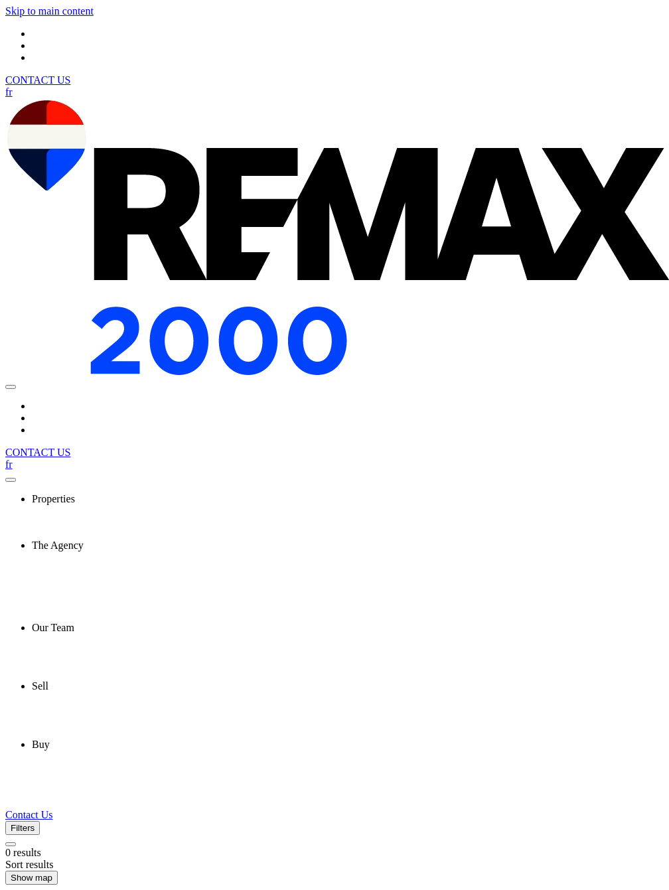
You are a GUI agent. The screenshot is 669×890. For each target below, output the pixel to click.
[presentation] (348, 499)
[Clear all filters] (10, 844)
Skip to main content (49, 11)
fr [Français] (9, 92)
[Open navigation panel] (10, 387)
